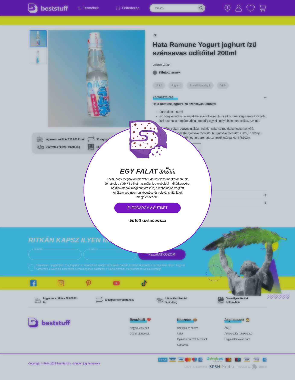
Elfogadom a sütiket (148, 208)
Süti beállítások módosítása (147, 220)
